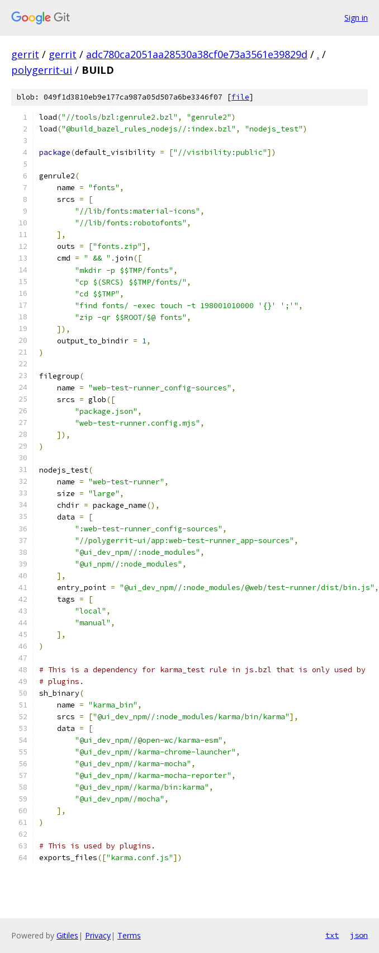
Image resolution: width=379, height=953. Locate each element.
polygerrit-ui (41, 70)
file (240, 97)
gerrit (25, 54)
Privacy (98, 935)
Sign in (356, 17)
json (359, 935)
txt (332, 935)
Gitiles (67, 935)
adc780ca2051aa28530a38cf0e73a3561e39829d (196, 54)
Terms (129, 935)
